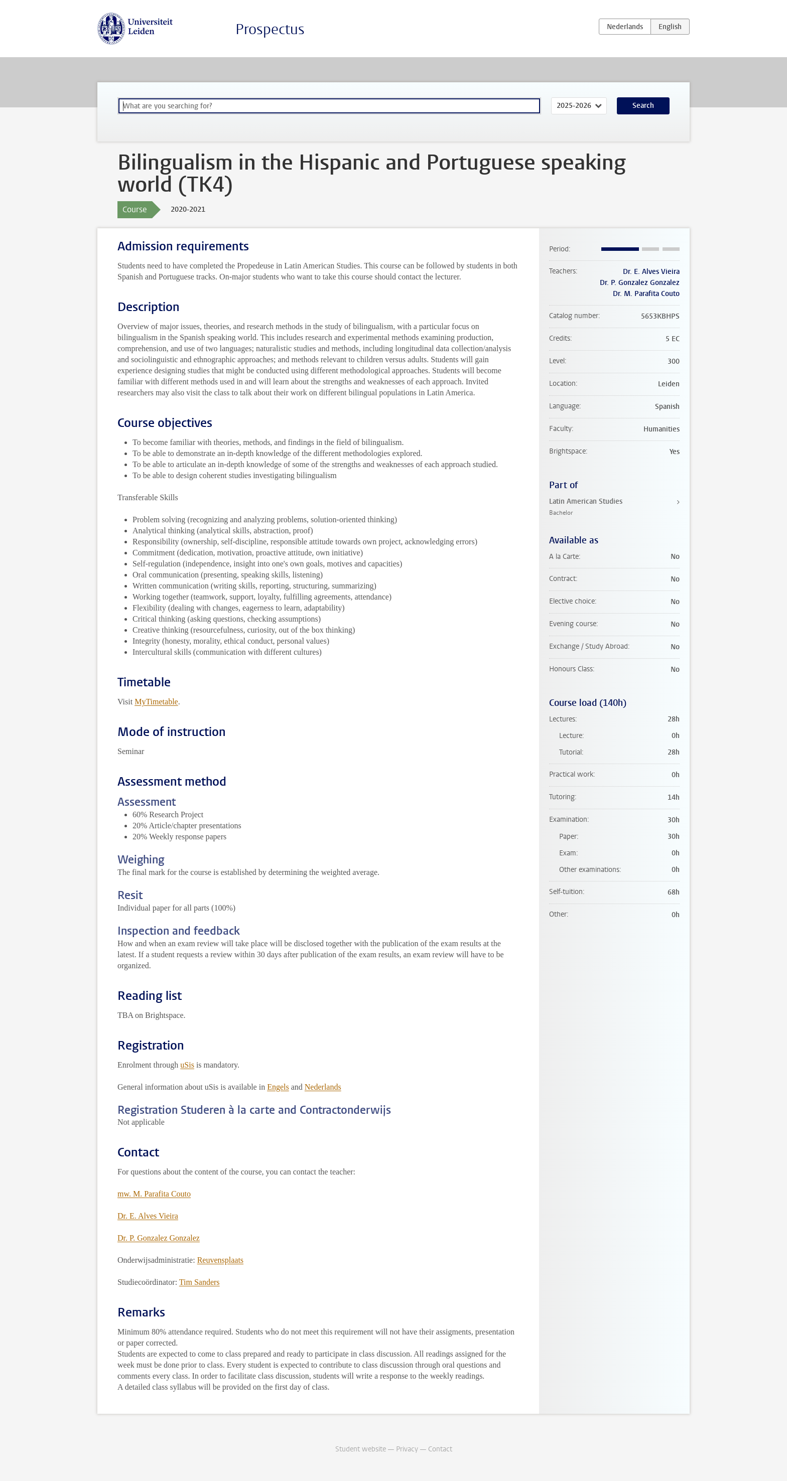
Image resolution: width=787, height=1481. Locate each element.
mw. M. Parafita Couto (154, 1194)
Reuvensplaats (220, 1260)
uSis (187, 1065)
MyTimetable (156, 701)
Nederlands (323, 1087)
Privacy (407, 1449)
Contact (440, 1449)
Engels (278, 1087)
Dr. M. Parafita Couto (646, 294)
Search (643, 105)
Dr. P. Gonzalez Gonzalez (158, 1238)
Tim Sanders (199, 1282)
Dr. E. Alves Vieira (147, 1216)
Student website (360, 1449)
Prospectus (270, 29)
